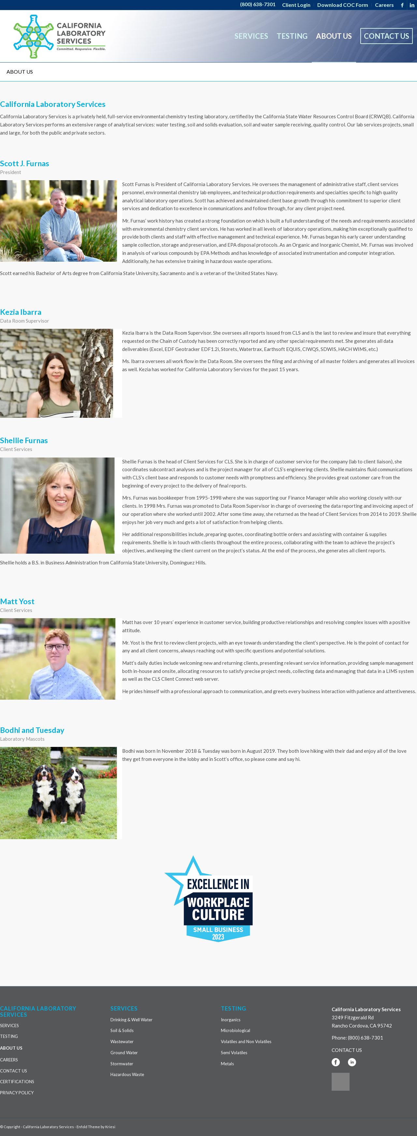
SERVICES (9, 1025)
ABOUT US (20, 71)
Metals (227, 1063)
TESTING (9, 1036)
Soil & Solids (122, 1030)
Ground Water (124, 1052)
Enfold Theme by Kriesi (96, 1127)
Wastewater (122, 1041)
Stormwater (121, 1063)
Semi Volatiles (234, 1052)
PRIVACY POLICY (17, 1092)
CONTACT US (13, 1070)
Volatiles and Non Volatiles (246, 1041)
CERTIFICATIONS (17, 1081)
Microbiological (235, 1030)
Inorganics (230, 1019)
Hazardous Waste (127, 1074)
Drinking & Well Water (131, 1019)
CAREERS (9, 1059)
